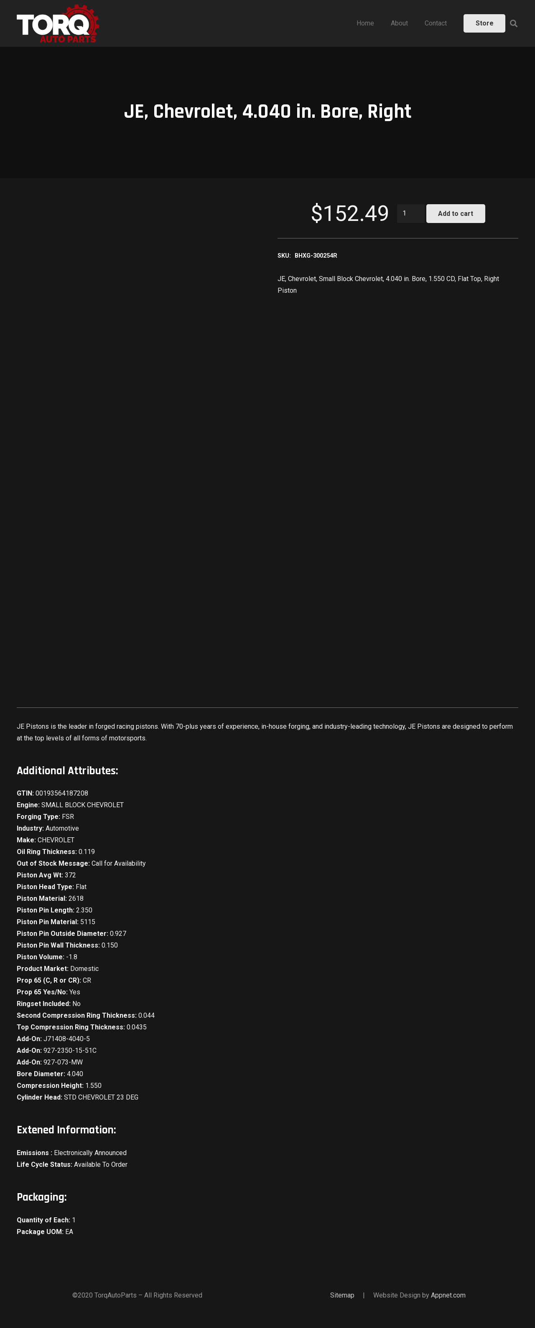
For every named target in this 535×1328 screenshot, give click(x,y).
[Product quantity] (411, 213)
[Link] (58, 23)
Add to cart (455, 214)
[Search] (513, 23)
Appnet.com (448, 1295)
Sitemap (342, 1295)
